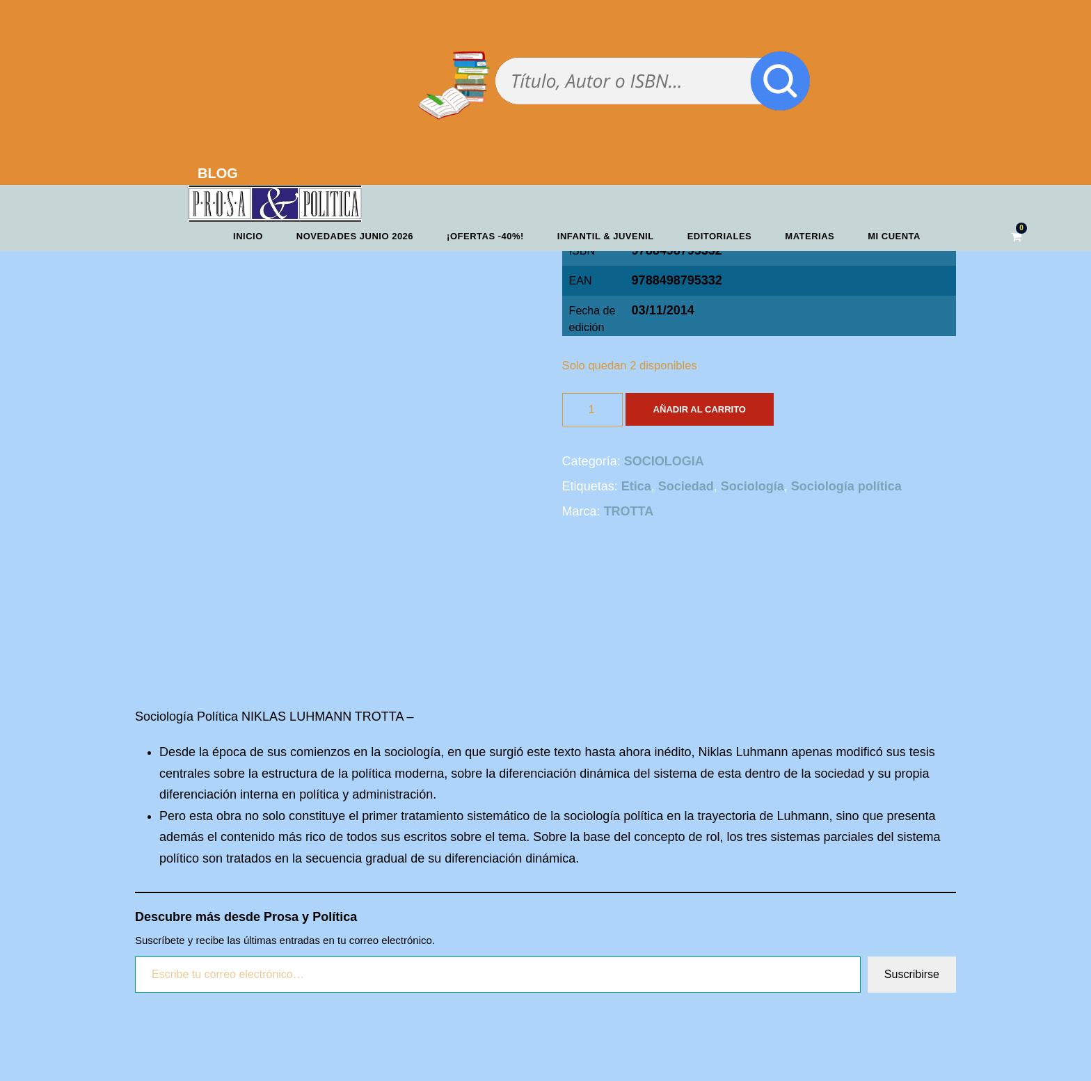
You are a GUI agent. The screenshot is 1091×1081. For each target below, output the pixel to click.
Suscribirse (911, 974)
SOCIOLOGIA (664, 461)
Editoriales (719, 236)
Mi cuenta (894, 236)
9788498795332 (677, 280)
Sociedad (686, 486)
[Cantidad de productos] (592, 409)
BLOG (218, 173)
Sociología (752, 486)
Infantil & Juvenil (605, 236)
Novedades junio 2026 (354, 236)
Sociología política (846, 486)
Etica (636, 486)
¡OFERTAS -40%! (485, 236)
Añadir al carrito (699, 409)
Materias (809, 236)
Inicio (248, 236)
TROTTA (629, 511)
